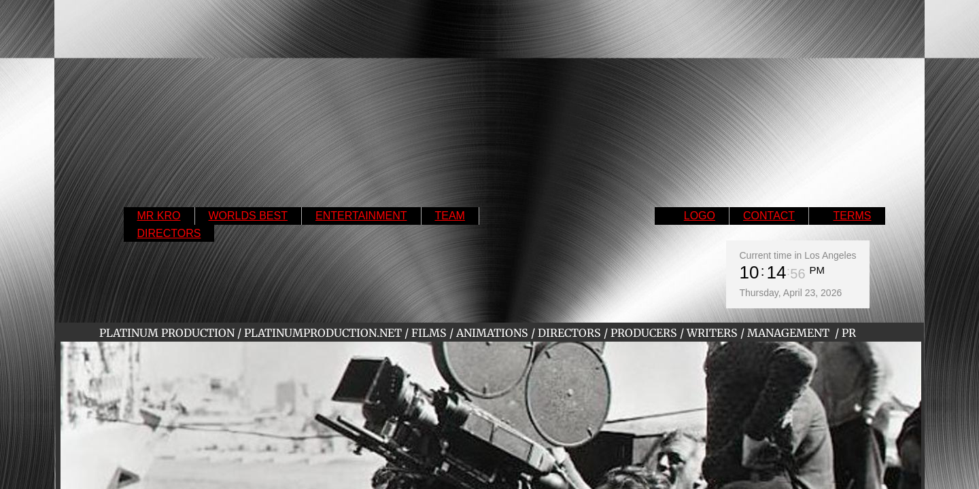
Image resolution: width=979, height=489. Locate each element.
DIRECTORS (169, 233)
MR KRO (159, 215)
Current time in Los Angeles (798, 255)
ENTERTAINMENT (361, 215)
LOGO (699, 215)
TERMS (853, 215)
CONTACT (769, 215)
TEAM (450, 215)
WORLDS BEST (248, 215)
